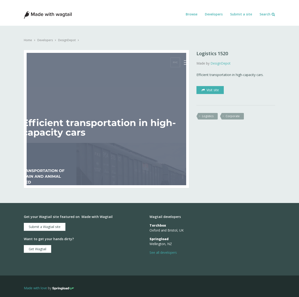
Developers (214, 14)
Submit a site (241, 14)
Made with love (35, 288)
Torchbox (158, 225)
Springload (159, 239)
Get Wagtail (37, 249)
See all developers (163, 252)
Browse (191, 14)
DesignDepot (67, 40)
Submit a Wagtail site (45, 227)
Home (28, 40)
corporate (233, 116)
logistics (208, 116)
